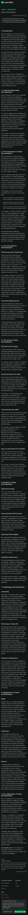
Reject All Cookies (8, 911)
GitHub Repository (5, 883)
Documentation (4, 885)
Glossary (4, 9)
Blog (16, 883)
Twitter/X (3, 888)
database (3, 36)
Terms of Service (5, 897)
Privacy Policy (4, 894)
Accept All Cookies (20, 911)
